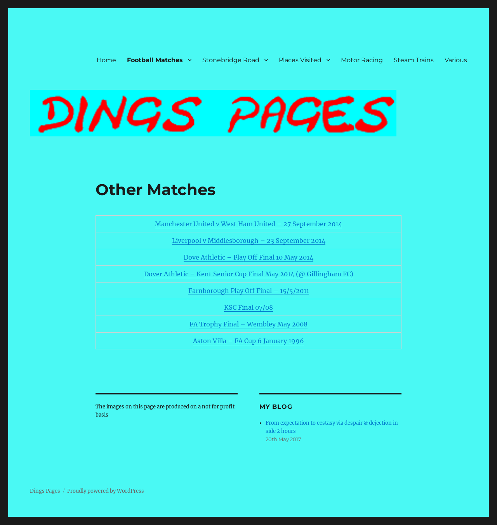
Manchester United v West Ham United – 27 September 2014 (248, 224)
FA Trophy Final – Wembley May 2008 (248, 324)
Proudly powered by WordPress (105, 491)
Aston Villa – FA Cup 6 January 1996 (248, 341)
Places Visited (300, 60)
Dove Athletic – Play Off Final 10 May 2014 (248, 257)
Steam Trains (414, 60)
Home (106, 60)
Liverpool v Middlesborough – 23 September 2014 (248, 240)
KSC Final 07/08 (248, 307)
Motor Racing (362, 60)
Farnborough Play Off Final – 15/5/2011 (248, 291)
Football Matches (155, 60)
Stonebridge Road (230, 60)
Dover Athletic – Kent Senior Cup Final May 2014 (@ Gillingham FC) (248, 274)
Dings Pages (45, 491)
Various (456, 60)
